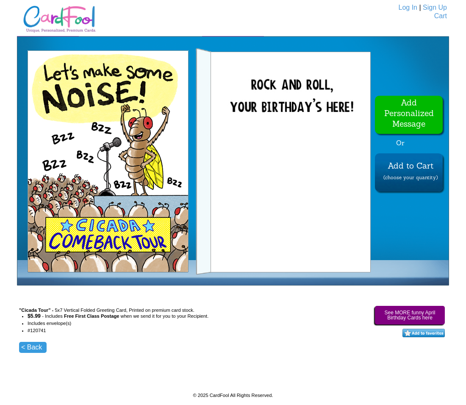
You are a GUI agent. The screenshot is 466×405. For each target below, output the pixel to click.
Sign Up (435, 7)
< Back (31, 347)
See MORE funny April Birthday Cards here (409, 315)
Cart (440, 15)
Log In (408, 7)
